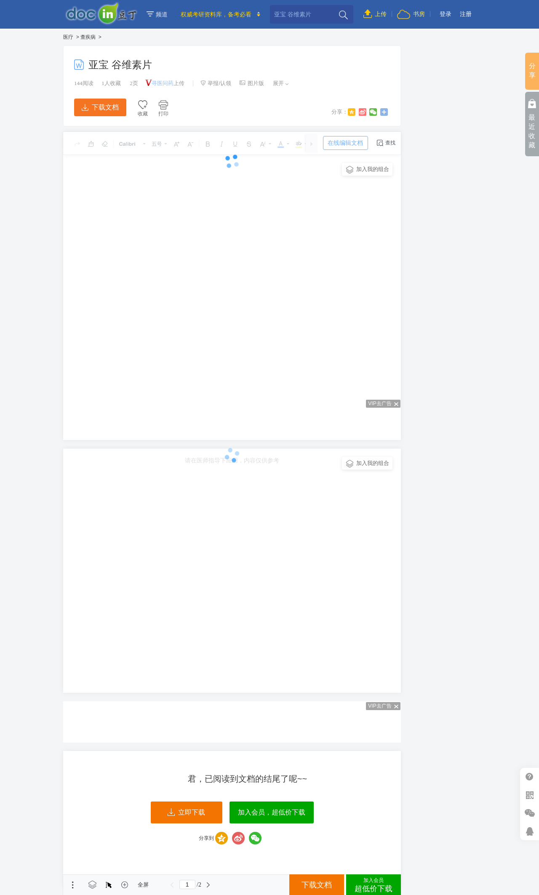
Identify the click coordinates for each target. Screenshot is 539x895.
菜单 (73, 885)
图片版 (252, 83)
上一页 (172, 884)
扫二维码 (529, 795)
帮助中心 (529, 777)
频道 (157, 14)
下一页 (208, 884)
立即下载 (186, 812)
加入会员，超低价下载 (271, 812)
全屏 (143, 885)
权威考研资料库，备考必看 (216, 14)
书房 (411, 14)
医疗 (68, 37)
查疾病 (88, 37)
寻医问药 (162, 83)
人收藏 (111, 83)
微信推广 (529, 813)
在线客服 (529, 831)
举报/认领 (216, 83)
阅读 (83, 83)
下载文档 (100, 107)
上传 (375, 14)
